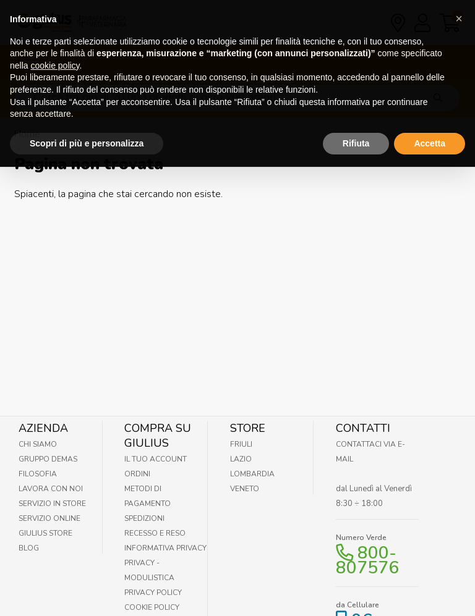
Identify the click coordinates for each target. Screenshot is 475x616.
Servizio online (49, 518)
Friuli (241, 444)
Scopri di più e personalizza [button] (86, 130)
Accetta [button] (429, 130)
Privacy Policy (153, 592)
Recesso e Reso (155, 533)
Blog (29, 548)
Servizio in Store (52, 503)
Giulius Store (45, 533)
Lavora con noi (51, 489)
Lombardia (252, 474)
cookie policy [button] (54, 52)
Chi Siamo (38, 444)
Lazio (241, 459)
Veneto (244, 489)
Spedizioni (144, 518)
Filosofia (38, 474)
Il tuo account (155, 459)
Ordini (137, 474)
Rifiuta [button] (356, 130)
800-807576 (367, 560)
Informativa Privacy (165, 548)
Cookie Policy (151, 607)
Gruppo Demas (48, 459)
